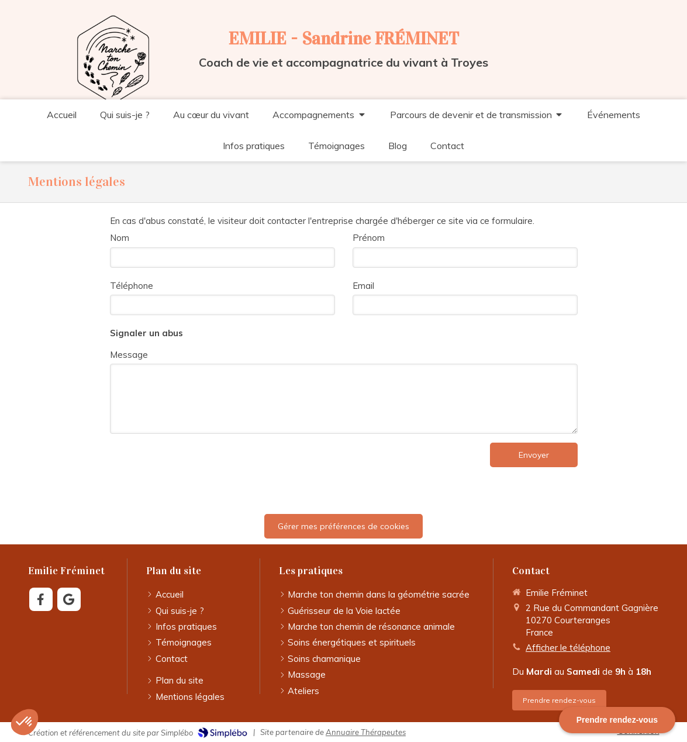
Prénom (369, 237)
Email (363, 285)
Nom (119, 237)
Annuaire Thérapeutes (366, 732)
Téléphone (131, 285)
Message (129, 354)
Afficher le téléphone (568, 647)
